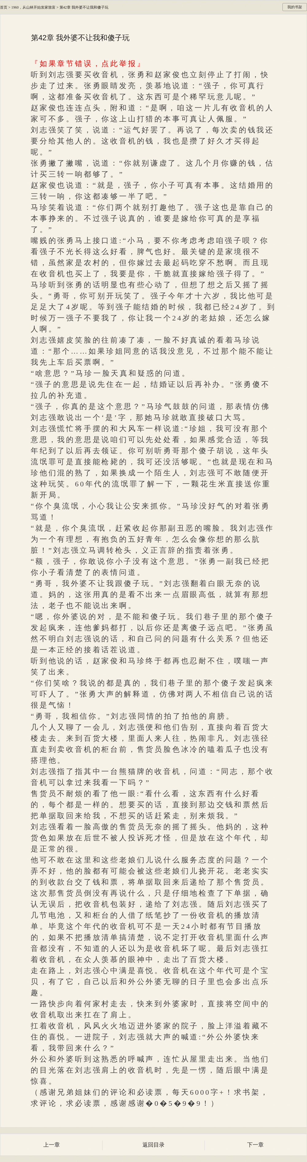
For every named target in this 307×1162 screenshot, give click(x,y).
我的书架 (294, 7)
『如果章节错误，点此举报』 (88, 64)
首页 (3, 7)
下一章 (255, 1145)
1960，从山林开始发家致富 (33, 7)
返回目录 (153, 1145)
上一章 (51, 1145)
